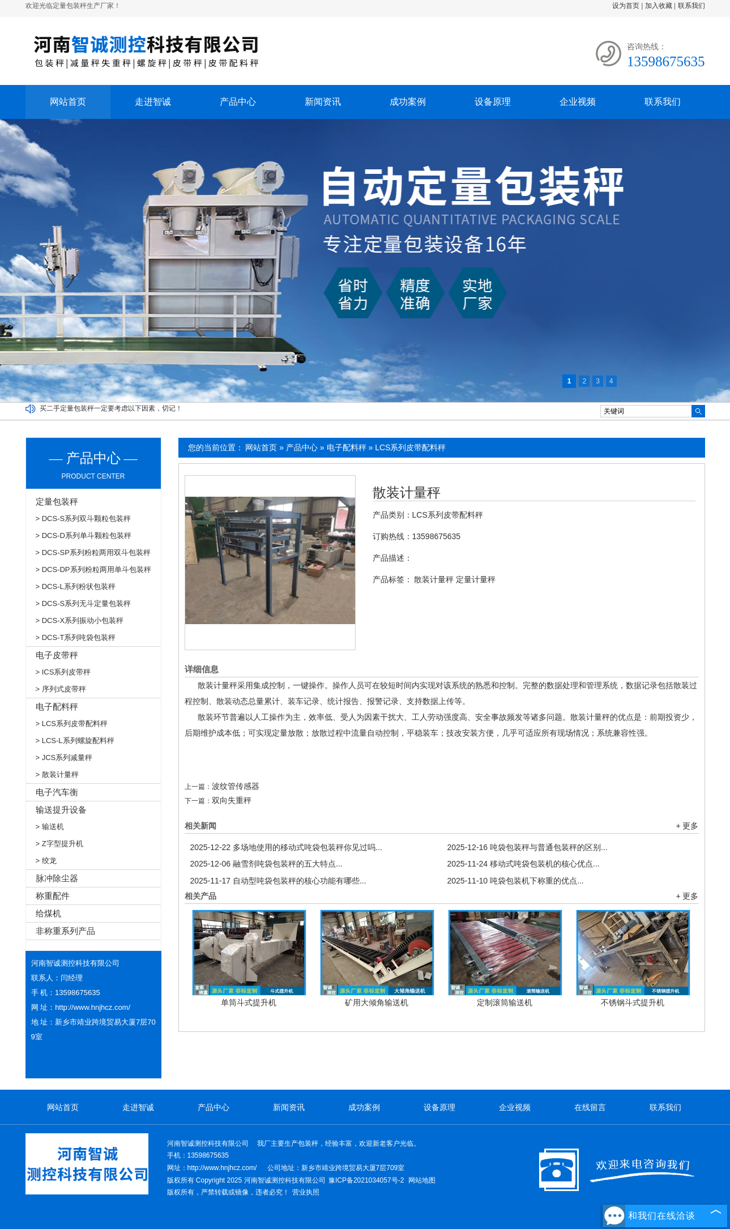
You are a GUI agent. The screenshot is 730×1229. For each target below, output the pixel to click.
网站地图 (422, 1180)
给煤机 (48, 913)
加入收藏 (658, 6)
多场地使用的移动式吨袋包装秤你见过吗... (286, 847)
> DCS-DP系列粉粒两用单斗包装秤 (93, 569)
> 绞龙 (46, 860)
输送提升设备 (61, 809)
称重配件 (53, 896)
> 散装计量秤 (57, 774)
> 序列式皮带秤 (61, 689)
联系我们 (691, 6)
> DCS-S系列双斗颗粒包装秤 (83, 518)
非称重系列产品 (65, 931)
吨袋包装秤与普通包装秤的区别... (527, 847)
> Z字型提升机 (59, 843)
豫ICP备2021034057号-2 (366, 1180)
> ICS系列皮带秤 (63, 672)
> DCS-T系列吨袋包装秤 (76, 637)
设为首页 (625, 6)
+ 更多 (687, 825)
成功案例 (408, 101)
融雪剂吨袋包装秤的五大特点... (266, 863)
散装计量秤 (407, 492)
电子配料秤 (346, 447)
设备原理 (493, 101)
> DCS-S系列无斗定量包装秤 (83, 603)
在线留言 (590, 1107)
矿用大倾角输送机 (376, 1002)
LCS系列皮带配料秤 (410, 447)
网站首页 (68, 101)
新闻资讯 (323, 101)
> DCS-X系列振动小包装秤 (80, 620)
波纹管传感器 (235, 786)
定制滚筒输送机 (504, 1002)
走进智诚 (153, 101)
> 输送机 (50, 826)
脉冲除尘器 (57, 878)
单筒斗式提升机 (248, 1002)
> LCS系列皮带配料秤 (72, 723)
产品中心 (238, 101)
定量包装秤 (57, 501)
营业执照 (305, 1192)
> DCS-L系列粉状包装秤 (76, 586)
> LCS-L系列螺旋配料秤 (75, 740)
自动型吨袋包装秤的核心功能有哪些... (278, 880)
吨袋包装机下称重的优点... (515, 880)
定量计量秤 (476, 579)
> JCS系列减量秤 (64, 757)
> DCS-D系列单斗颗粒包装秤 (83, 535)
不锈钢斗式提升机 (632, 1002)
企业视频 (578, 101)
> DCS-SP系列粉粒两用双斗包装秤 (93, 552)
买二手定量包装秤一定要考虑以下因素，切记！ (111, 408)
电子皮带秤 (57, 655)
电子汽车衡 (57, 792)
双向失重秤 (231, 800)
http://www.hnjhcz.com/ (92, 1007)
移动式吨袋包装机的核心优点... (523, 863)
